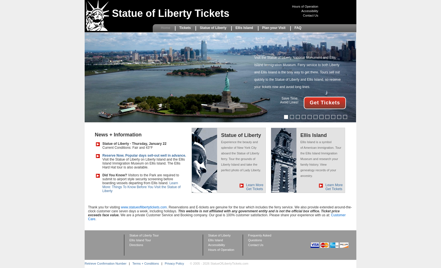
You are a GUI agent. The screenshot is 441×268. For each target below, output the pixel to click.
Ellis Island (244, 28)
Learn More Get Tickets (254, 187)
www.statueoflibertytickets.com (144, 207)
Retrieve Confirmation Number (106, 263)
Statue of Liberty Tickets (170, 13)
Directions (136, 245)
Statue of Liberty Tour (144, 235)
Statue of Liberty (213, 28)
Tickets (185, 28)
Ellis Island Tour (140, 240)
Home (165, 28)
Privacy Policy (174, 263)
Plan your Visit (273, 28)
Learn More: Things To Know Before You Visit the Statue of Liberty (141, 187)
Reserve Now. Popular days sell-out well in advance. (144, 155)
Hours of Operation (305, 6)
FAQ (298, 28)
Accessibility (310, 11)
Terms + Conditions (145, 263)
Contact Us (310, 15)
